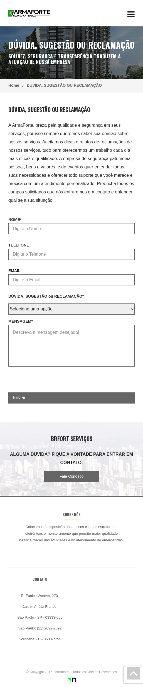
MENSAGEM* (20, 321)
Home (15, 85)
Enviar (19, 397)
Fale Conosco (71, 476)
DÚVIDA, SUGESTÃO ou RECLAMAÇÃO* (46, 296)
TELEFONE (18, 245)
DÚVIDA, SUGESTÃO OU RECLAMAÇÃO (63, 85)
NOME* (14, 219)
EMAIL (14, 270)
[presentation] (50, 381)
